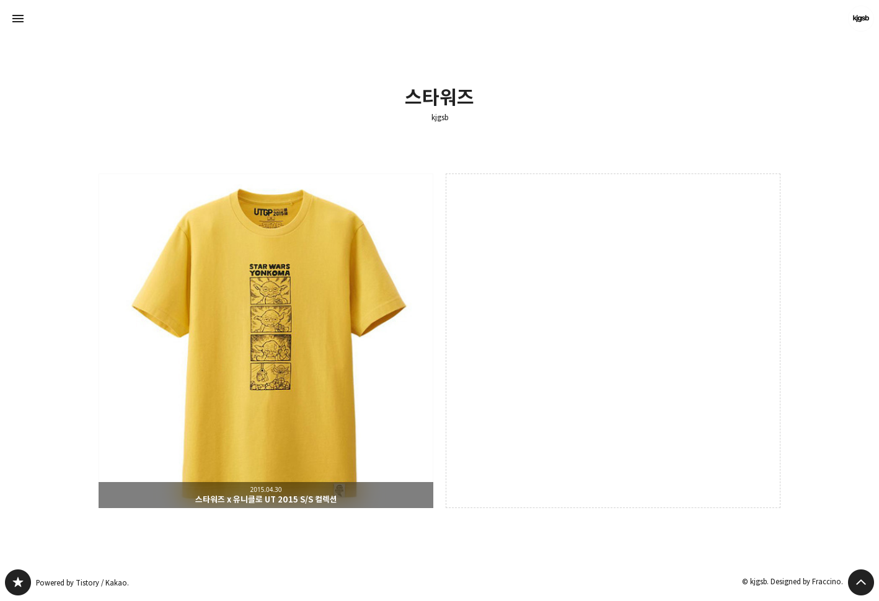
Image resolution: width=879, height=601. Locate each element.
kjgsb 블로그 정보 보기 (861, 18)
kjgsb (439, 117)
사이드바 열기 (18, 18)
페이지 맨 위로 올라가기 (861, 582)
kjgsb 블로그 (18, 582)
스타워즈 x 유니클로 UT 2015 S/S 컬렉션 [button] (266, 340)
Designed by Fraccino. (807, 581)
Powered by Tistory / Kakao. (82, 582)
